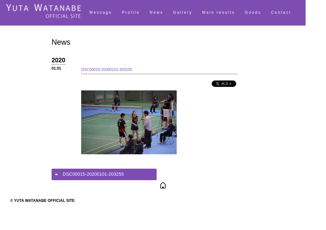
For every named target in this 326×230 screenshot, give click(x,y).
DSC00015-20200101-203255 (106, 69)
